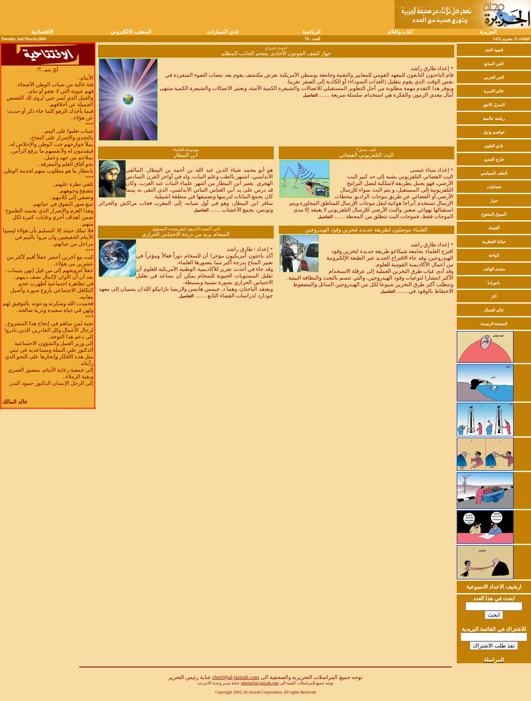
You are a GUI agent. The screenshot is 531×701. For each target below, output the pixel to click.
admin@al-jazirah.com (260, 683)
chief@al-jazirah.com (235, 677)
